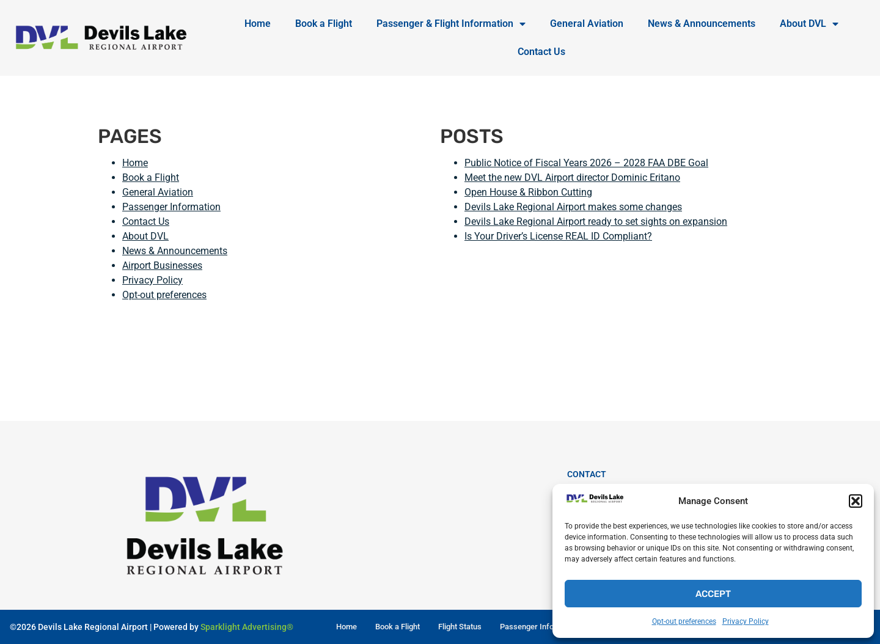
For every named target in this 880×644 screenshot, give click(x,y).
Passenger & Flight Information (451, 24)
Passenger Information (171, 207)
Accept (713, 593)
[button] (855, 501)
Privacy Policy (745, 621)
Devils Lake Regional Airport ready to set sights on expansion (595, 221)
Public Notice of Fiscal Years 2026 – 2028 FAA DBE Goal (586, 163)
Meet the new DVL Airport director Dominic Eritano (572, 177)
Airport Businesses (162, 265)
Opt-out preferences (684, 621)
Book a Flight (323, 23)
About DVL (809, 24)
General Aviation (586, 23)
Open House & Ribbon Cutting (528, 192)
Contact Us (541, 51)
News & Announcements (701, 23)
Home (257, 23)
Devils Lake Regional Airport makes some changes (573, 207)
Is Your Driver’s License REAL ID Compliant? (558, 236)
